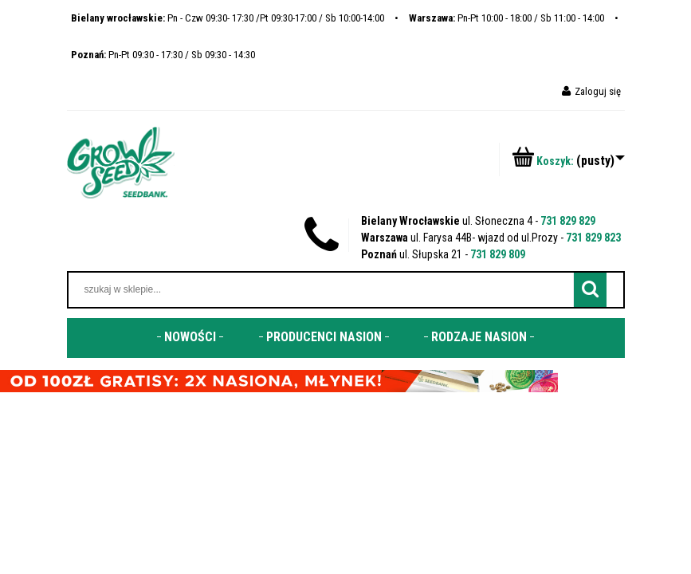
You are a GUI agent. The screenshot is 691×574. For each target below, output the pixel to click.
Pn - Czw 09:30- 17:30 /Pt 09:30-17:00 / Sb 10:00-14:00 (227, 18)
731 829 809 (497, 254)
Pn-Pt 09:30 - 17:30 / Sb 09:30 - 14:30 (163, 55)
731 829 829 (567, 220)
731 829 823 (593, 237)
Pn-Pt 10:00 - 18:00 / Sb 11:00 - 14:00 (506, 18)
